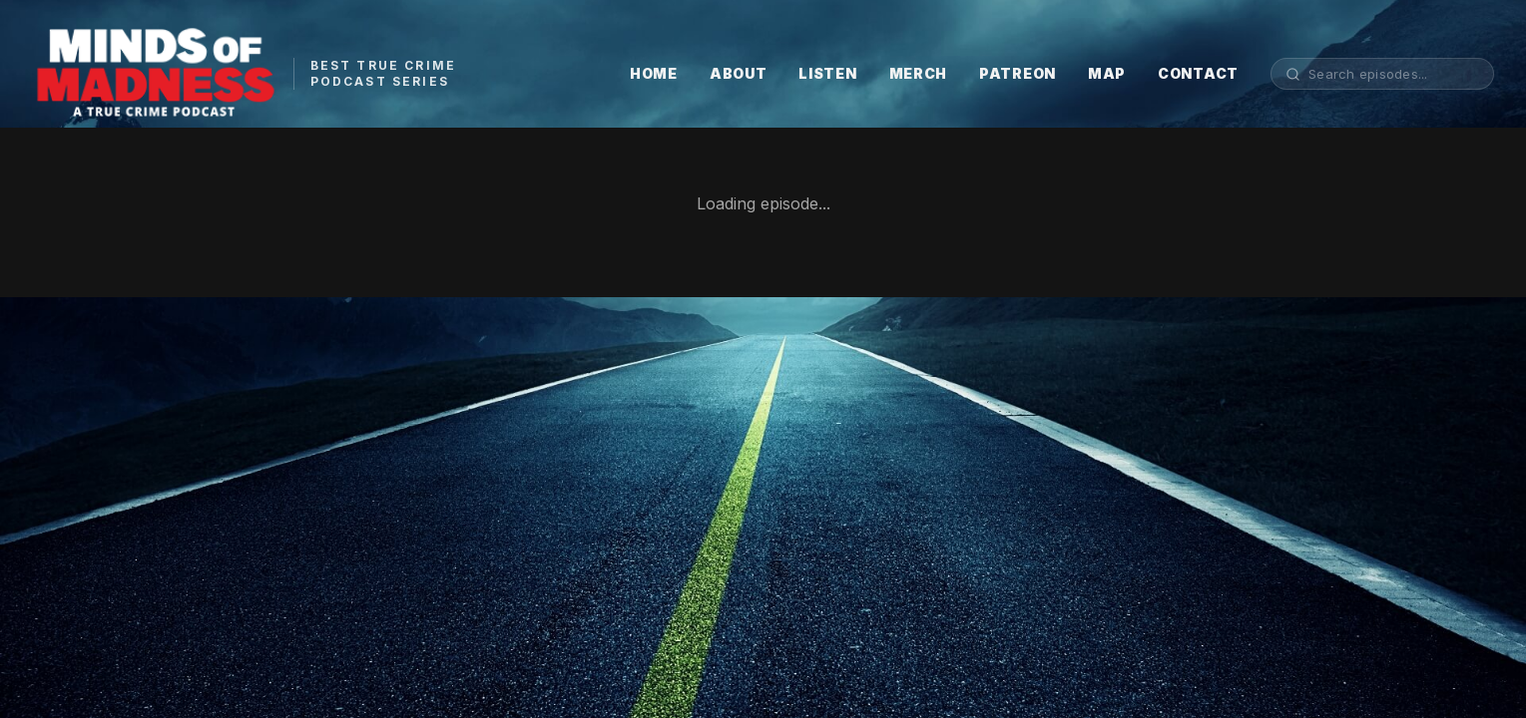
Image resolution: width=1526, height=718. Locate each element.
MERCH (918, 73)
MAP (1107, 73)
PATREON (1017, 73)
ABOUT (738, 73)
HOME (654, 73)
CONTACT (1198, 73)
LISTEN (827, 73)
